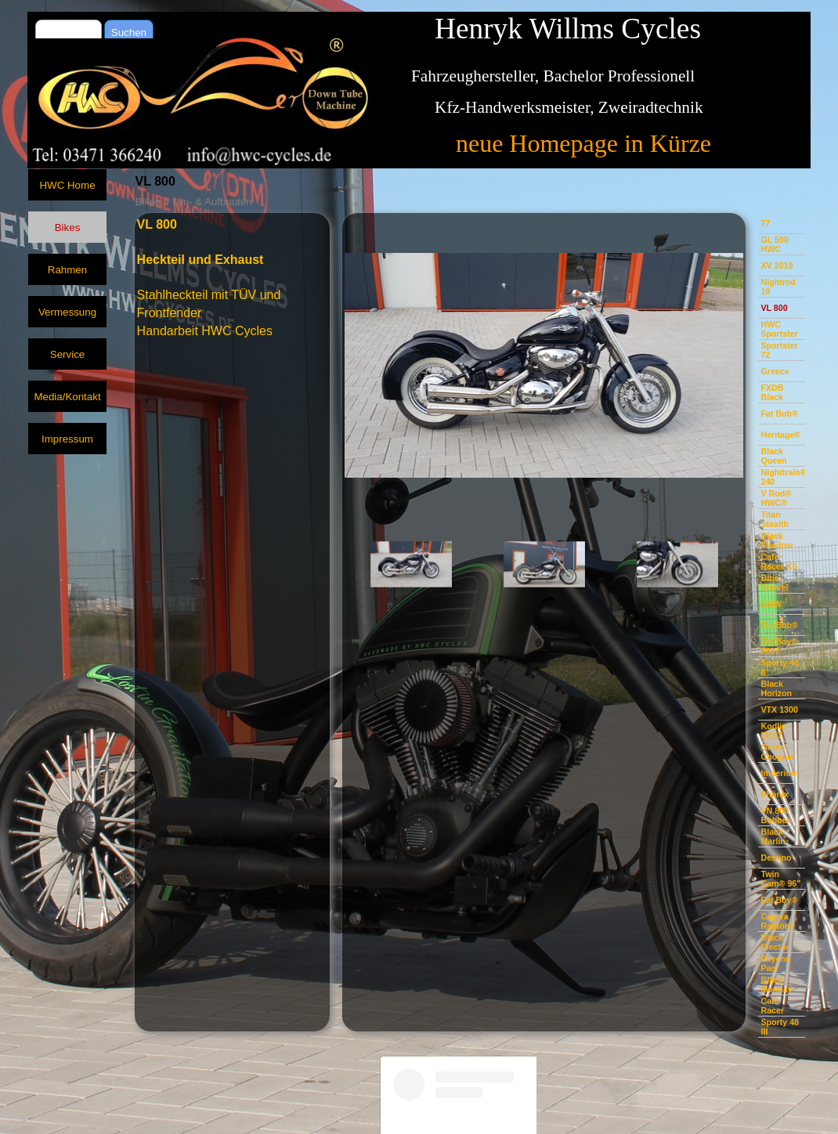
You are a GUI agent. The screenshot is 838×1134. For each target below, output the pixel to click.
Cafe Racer (772, 1005)
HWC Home (67, 185)
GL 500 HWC (774, 244)
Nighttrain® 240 (783, 477)
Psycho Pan (775, 963)
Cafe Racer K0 (778, 561)
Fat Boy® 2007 (778, 646)
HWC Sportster (778, 329)
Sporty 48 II (779, 667)
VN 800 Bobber (774, 815)
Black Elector (774, 942)
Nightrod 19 (777, 286)
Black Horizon (776, 688)
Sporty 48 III (779, 1026)
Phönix (774, 794)
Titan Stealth (774, 519)
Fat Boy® (778, 900)
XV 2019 (776, 265)
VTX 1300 (778, 709)
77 (765, 223)
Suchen (128, 32)
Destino (775, 857)
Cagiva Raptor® (776, 921)
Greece (774, 371)
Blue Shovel (774, 582)
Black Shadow (776, 540)
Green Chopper (777, 751)
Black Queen (773, 455)
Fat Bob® (779, 413)
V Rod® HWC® (775, 498)
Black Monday (776, 984)
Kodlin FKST (773, 730)
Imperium (779, 773)
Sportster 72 (778, 350)
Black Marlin (772, 836)
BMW (771, 604)
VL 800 (773, 307)
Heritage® (780, 434)
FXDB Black (771, 392)
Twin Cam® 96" (780, 878)
